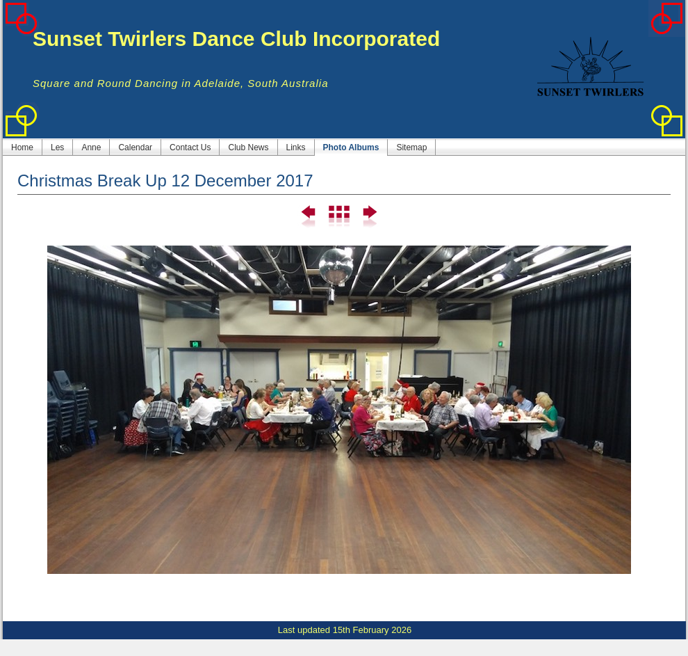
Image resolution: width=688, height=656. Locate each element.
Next (369, 217)
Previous (309, 217)
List (339, 217)
